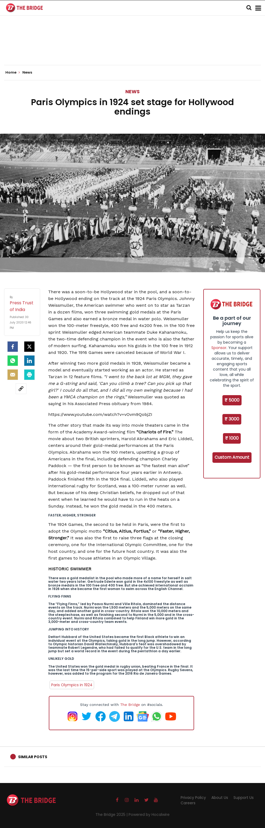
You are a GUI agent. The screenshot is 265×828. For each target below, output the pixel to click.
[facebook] (12, 346)
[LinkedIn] (29, 360)
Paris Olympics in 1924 (71, 685)
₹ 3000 (232, 419)
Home (12, 72)
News (132, 91)
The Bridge (130, 704)
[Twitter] (29, 346)
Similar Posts (32, 757)
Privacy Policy (193, 797)
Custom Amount (232, 457)
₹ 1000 (232, 438)
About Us (219, 797)
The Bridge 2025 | (112, 814)
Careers (188, 803)
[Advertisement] (133, 48)
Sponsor (218, 347)
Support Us (243, 797)
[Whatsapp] (12, 360)
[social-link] (21, 388)
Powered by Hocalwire (149, 814)
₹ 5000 (232, 400)
